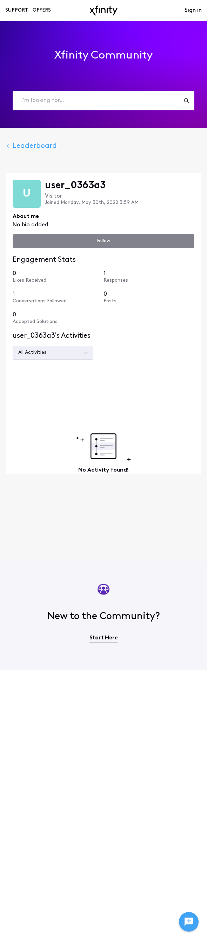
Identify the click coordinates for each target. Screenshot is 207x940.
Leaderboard (31, 146)
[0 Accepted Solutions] (58, 318)
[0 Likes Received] (58, 276)
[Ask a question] (189, 922)
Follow (103, 241)
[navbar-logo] (103, 10)
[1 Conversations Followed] (58, 297)
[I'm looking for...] (186, 100)
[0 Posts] (149, 297)
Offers (42, 10)
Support (16, 10)
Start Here (103, 638)
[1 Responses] (149, 276)
